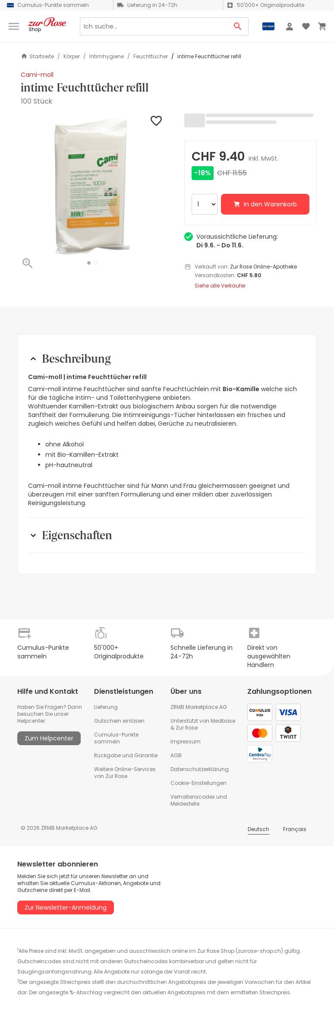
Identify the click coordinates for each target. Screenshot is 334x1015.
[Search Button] (238, 26)
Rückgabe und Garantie (126, 755)
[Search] (153, 26)
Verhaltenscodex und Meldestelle (198, 800)
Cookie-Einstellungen (198, 783)
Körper (71, 56)
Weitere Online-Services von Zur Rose (125, 772)
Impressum (185, 741)
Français (294, 829)
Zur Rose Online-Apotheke (263, 266)
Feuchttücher (150, 56)
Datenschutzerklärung (199, 769)
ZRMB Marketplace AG (198, 707)
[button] (89, 263)
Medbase (223, 720)
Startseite (37, 56)
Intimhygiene (106, 56)
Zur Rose (187, 727)
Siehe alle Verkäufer (220, 285)
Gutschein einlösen (119, 720)
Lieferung (106, 707)
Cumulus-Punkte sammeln (116, 738)
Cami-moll (37, 74)
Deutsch (258, 829)
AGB (176, 755)
